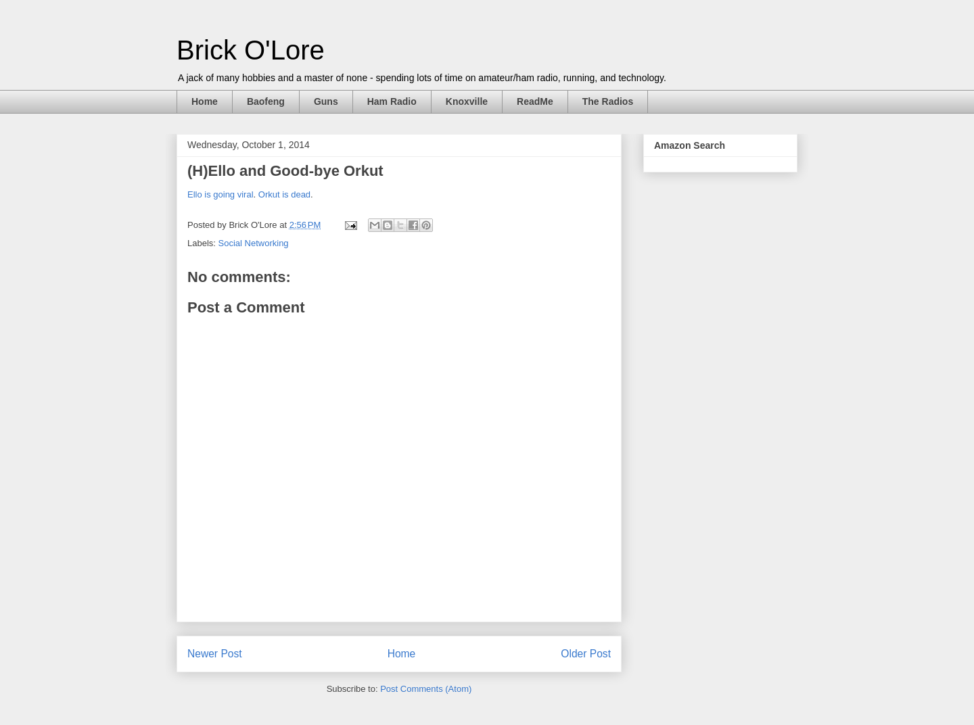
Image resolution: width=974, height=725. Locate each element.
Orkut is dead (284, 194)
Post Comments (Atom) (425, 689)
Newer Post (214, 653)
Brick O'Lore (251, 50)
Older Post (586, 653)
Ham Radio (392, 101)
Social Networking (253, 243)
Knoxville (467, 101)
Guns (326, 101)
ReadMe (535, 101)
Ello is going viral (220, 194)
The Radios (607, 101)
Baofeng (266, 101)
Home (204, 101)
